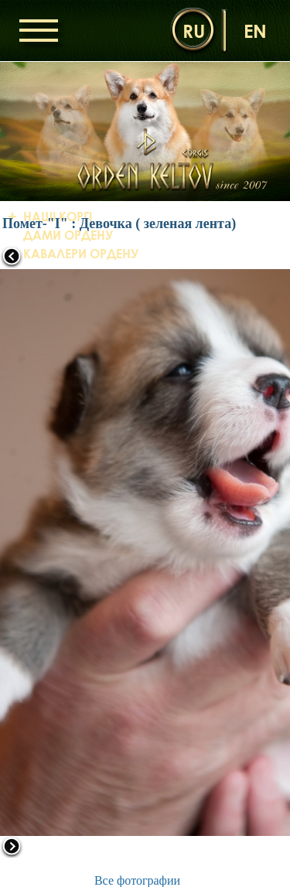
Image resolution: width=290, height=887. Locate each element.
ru (194, 30)
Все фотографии (137, 880)
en (255, 30)
